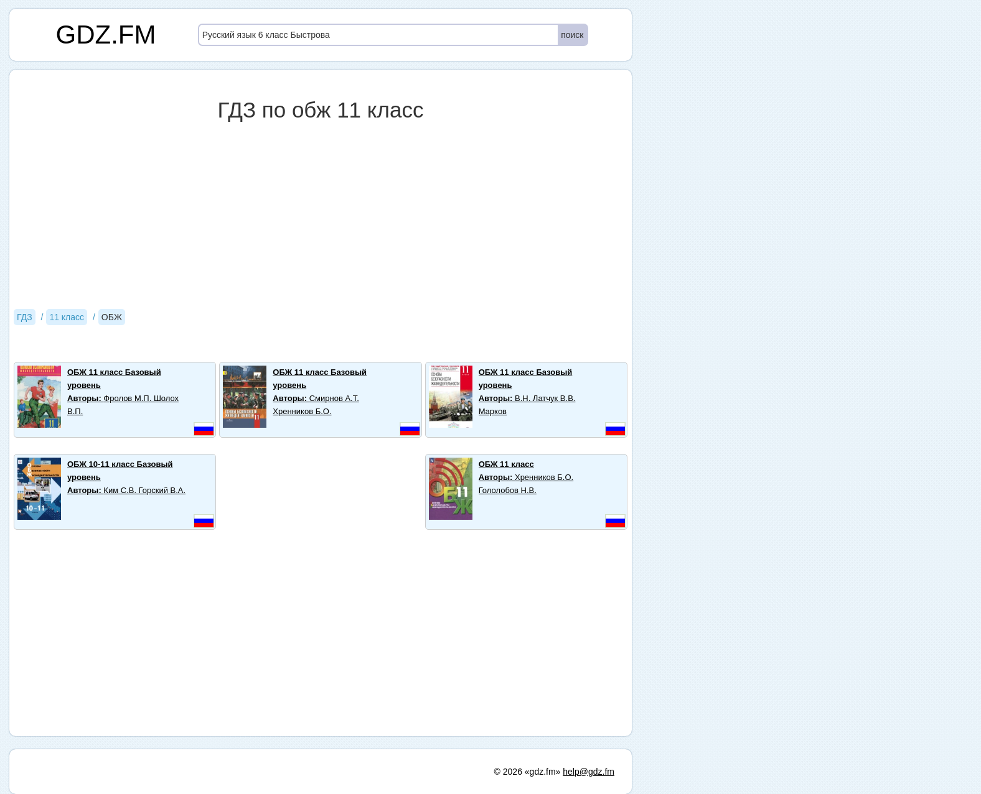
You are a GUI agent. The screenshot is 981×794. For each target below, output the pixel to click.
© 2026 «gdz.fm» (527, 772)
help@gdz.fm (588, 772)
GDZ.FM (106, 34)
